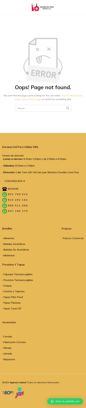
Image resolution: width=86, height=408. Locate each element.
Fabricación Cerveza (14, 342)
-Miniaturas (8, 255)
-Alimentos (8, 238)
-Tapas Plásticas (11, 302)
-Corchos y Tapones (13, 291)
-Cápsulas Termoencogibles (17, 274)
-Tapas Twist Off (11, 308)
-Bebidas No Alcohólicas (15, 249)
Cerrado (7, 336)
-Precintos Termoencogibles (17, 280)
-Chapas (7, 285)
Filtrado (7, 347)
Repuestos (9, 359)
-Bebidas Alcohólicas (13, 243)
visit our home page (31, 99)
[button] (65, 401)
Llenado (7, 353)
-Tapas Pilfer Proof (12, 297)
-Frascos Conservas (73, 238)
